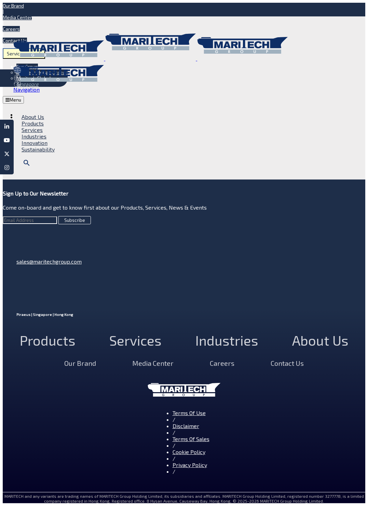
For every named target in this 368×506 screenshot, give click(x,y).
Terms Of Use (189, 413)
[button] (26, 164)
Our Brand (13, 6)
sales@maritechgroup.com (49, 261)
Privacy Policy (190, 465)
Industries (226, 340)
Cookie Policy (189, 452)
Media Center (17, 17)
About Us (320, 340)
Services (135, 340)
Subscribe (74, 220)
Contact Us (287, 363)
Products (47, 340)
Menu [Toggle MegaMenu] (13, 100)
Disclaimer (186, 426)
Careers (11, 29)
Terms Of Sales (191, 439)
